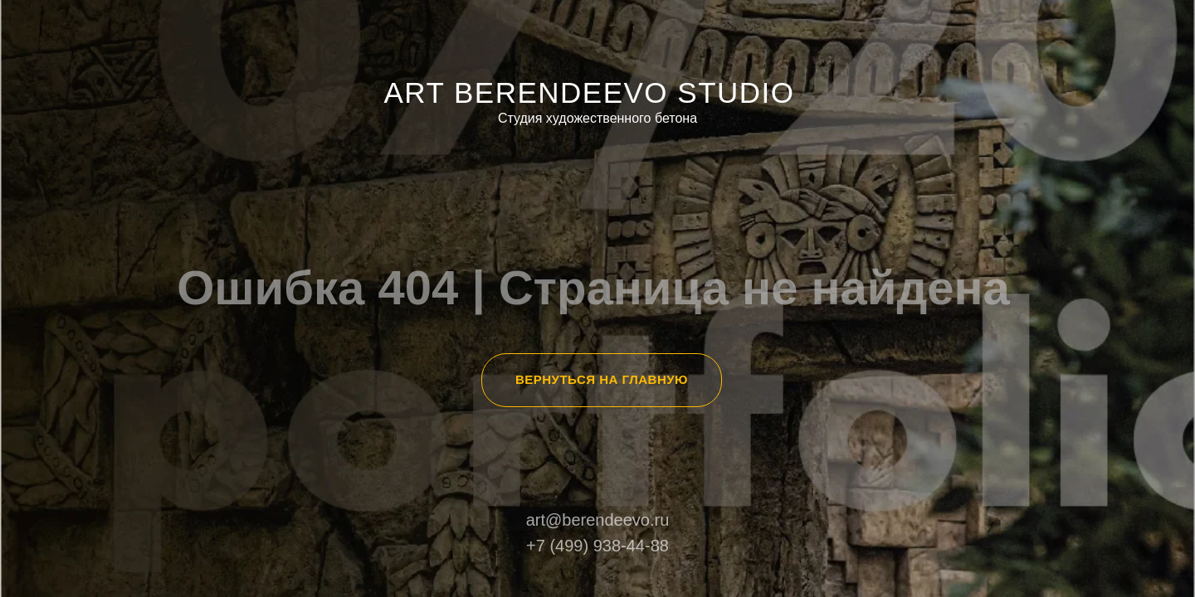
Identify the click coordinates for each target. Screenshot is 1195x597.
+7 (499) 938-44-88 (597, 545)
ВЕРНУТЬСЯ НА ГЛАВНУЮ (601, 379)
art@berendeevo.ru (598, 520)
